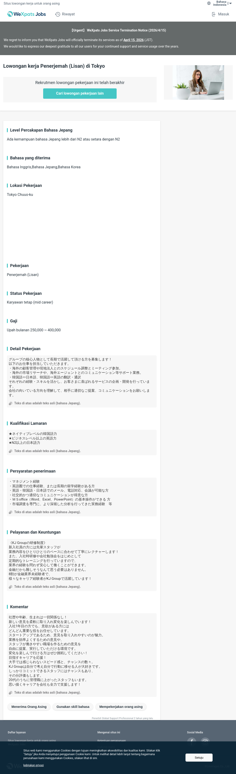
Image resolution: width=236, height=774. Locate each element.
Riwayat (65, 14)
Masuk (220, 14)
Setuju (199, 757)
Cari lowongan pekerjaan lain (80, 93)
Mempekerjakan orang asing (121, 707)
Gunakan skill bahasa (72, 707)
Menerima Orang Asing (29, 707)
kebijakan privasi (33, 765)
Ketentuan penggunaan (111, 740)
